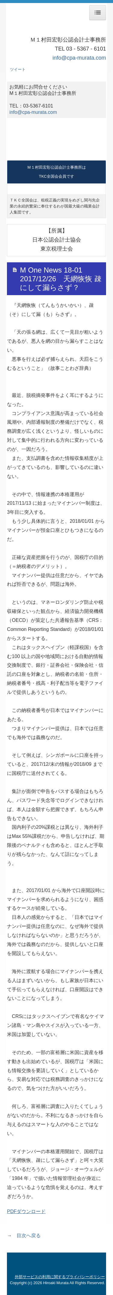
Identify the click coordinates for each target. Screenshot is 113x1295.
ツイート (18, 69)
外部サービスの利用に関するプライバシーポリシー (60, 1277)
